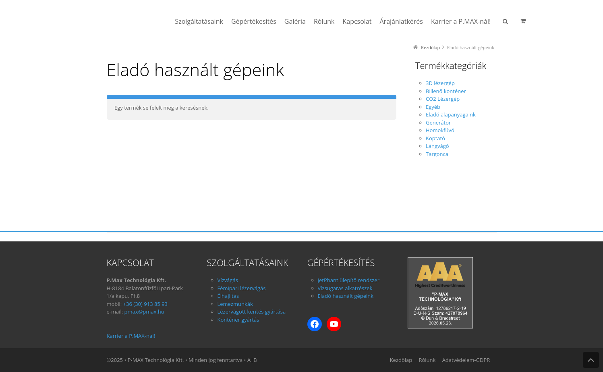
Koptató (435, 138)
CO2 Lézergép (443, 98)
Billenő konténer (446, 91)
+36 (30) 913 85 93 (145, 304)
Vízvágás (228, 280)
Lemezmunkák (235, 304)
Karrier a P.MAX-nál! (131, 335)
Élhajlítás (228, 295)
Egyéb (433, 106)
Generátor (438, 122)
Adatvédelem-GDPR (466, 360)
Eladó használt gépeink (346, 295)
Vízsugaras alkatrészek (345, 288)
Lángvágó (437, 146)
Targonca (437, 154)
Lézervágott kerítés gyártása (252, 311)
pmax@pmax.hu (144, 311)
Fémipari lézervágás (242, 288)
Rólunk (427, 360)
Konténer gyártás (238, 319)
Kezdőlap (430, 47)
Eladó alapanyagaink (451, 114)
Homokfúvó (440, 130)
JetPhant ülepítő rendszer (349, 280)
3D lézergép (440, 83)
